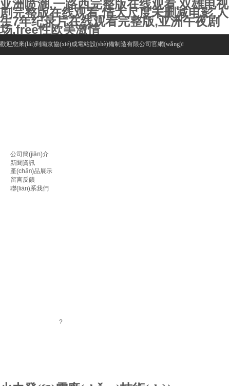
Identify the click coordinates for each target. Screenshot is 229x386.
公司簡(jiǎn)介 (29, 154)
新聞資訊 (22, 162)
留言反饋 (22, 179)
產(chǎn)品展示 (31, 171)
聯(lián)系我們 (29, 188)
